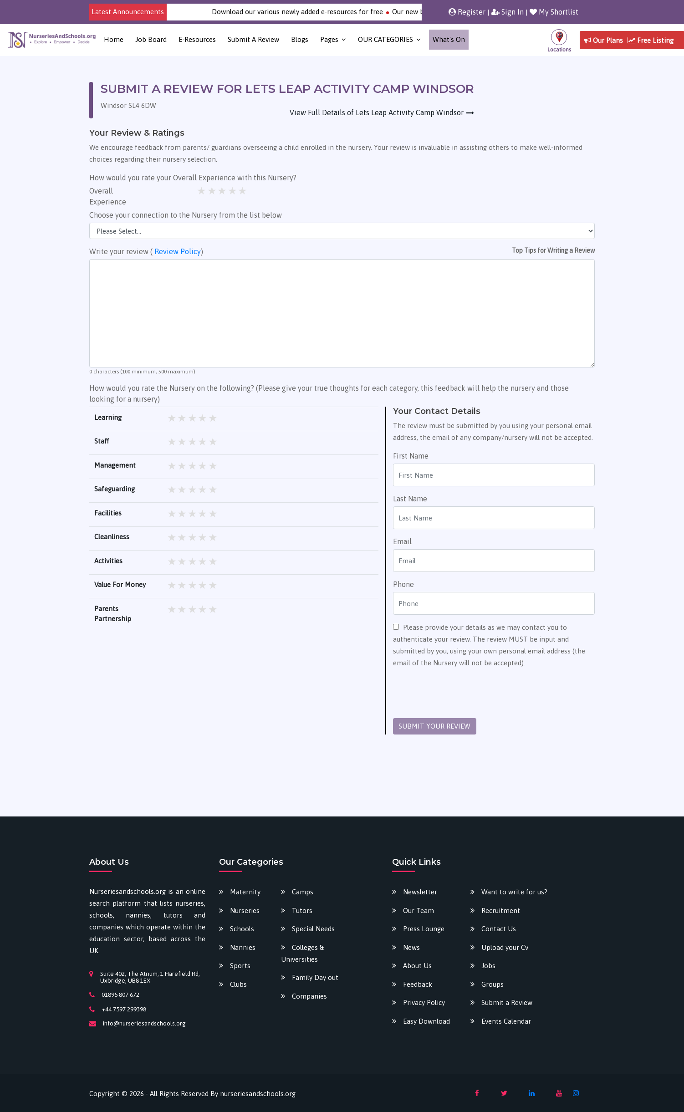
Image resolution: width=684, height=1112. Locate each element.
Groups (492, 984)
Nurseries (245, 910)
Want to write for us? (514, 892)
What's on (449, 39)
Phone (403, 584)
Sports (240, 965)
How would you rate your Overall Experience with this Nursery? (192, 177)
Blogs (299, 39)
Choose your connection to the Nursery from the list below (185, 215)
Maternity (245, 892)
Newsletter (420, 892)
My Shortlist (554, 12)
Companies (309, 996)
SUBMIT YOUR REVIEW (434, 726)
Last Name (410, 499)
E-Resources (197, 39)
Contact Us (498, 929)
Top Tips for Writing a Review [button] (553, 250)
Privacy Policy (424, 1002)
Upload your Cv (504, 947)
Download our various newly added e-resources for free (309, 11)
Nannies (242, 947)
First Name (411, 456)
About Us (417, 965)
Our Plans (603, 40)
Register (467, 12)
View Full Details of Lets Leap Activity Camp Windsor (377, 112)
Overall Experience (107, 196)
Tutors (302, 910)
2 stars (212, 190)
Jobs (488, 965)
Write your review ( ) (146, 251)
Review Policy (177, 251)
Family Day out (315, 977)
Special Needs (313, 929)
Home (113, 39)
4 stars (233, 190)
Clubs (238, 984)
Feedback (417, 984)
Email (402, 541)
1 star (202, 190)
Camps (302, 892)
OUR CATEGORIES (385, 39)
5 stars (243, 190)
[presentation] (462, 693)
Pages (329, 39)
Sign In (507, 12)
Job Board (151, 39)
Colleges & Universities (302, 953)
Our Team (418, 910)
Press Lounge (423, 929)
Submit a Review (253, 39)
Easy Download (426, 1021)
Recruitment (500, 910)
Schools (242, 929)
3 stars (222, 190)
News (411, 947)
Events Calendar (506, 1021)
